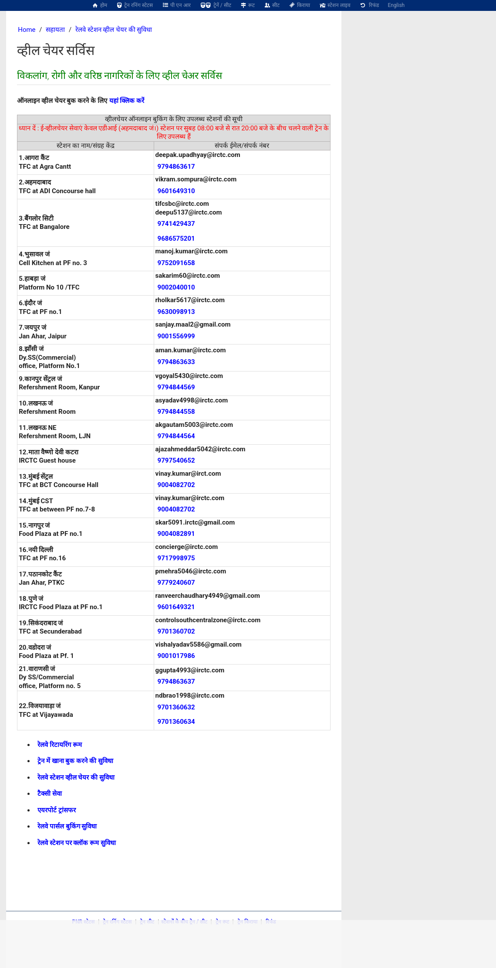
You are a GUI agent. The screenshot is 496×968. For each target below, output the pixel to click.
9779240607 (176, 582)
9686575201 (176, 238)
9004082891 (176, 534)
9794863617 (176, 166)
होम (99, 5)
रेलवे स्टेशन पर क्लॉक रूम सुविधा (76, 843)
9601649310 (176, 191)
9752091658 (176, 263)
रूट (247, 5)
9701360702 (176, 631)
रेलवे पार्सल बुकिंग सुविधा (67, 826)
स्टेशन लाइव (335, 5)
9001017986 (176, 656)
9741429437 (176, 224)
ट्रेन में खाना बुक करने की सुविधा (75, 761)
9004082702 (176, 485)
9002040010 (176, 287)
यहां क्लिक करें (126, 101)
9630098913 (176, 312)
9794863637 (176, 681)
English (396, 5)
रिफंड (369, 5)
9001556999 (176, 336)
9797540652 (176, 460)
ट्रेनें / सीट (215, 5)
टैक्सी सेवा (49, 794)
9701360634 (176, 722)
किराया (299, 5)
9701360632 (176, 707)
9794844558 (176, 412)
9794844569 (176, 387)
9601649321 (176, 607)
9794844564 (176, 436)
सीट (271, 5)
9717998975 (176, 558)
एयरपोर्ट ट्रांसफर (56, 810)
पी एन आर (176, 5)
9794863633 (176, 362)
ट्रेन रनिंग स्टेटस (134, 5)
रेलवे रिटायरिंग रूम (59, 745)
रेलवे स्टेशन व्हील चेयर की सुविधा (113, 30)
